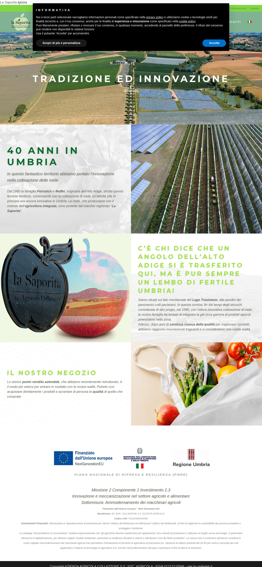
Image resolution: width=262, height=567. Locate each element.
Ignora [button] (22, 2)
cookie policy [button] (187, 21)
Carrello (254, 8)
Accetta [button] (214, 43)
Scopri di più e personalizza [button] (61, 43)
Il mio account (238, 8)
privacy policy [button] (155, 17)
